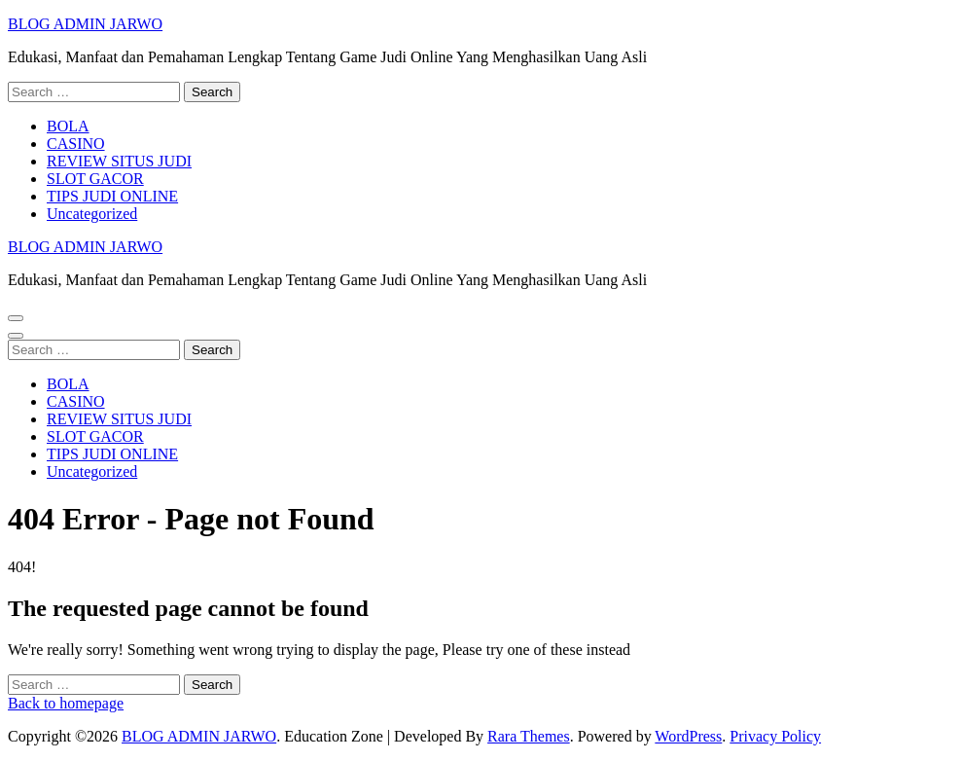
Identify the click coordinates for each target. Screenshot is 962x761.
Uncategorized (92, 213)
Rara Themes (528, 736)
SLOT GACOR (95, 178)
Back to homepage (66, 703)
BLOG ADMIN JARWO (85, 24)
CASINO (76, 143)
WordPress (688, 736)
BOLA (68, 126)
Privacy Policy (775, 736)
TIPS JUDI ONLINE (112, 196)
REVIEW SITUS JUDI (119, 161)
